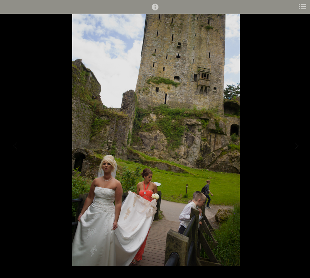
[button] (155, 10)
